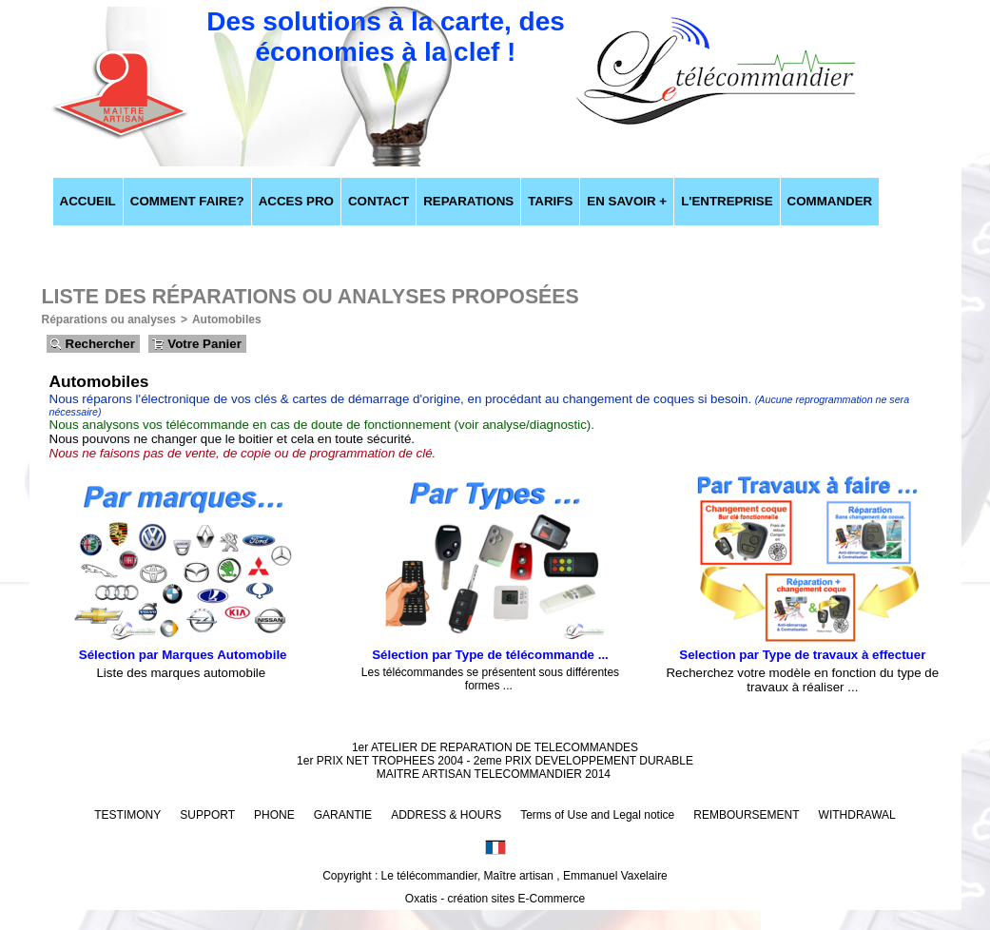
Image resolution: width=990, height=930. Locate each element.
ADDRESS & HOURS (446, 815)
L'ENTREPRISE (726, 201)
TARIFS (550, 201)
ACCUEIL (88, 201)
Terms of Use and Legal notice (597, 815)
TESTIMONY (127, 815)
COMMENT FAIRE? (187, 201)
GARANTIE (343, 815)
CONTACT (378, 201)
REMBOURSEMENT (746, 815)
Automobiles (227, 319)
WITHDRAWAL (857, 815)
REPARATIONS (468, 201)
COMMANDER (830, 201)
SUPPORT (207, 815)
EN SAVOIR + (627, 201)
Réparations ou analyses (109, 319)
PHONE (274, 815)
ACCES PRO (296, 201)
